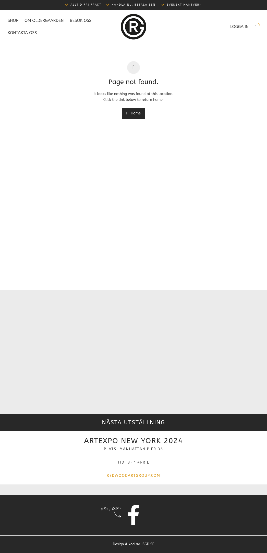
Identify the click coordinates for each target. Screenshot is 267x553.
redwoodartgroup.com (133, 475)
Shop (13, 20)
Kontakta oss (22, 32)
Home (133, 113)
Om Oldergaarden (44, 20)
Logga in (239, 26)
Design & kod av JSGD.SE (133, 544)
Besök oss (80, 20)
